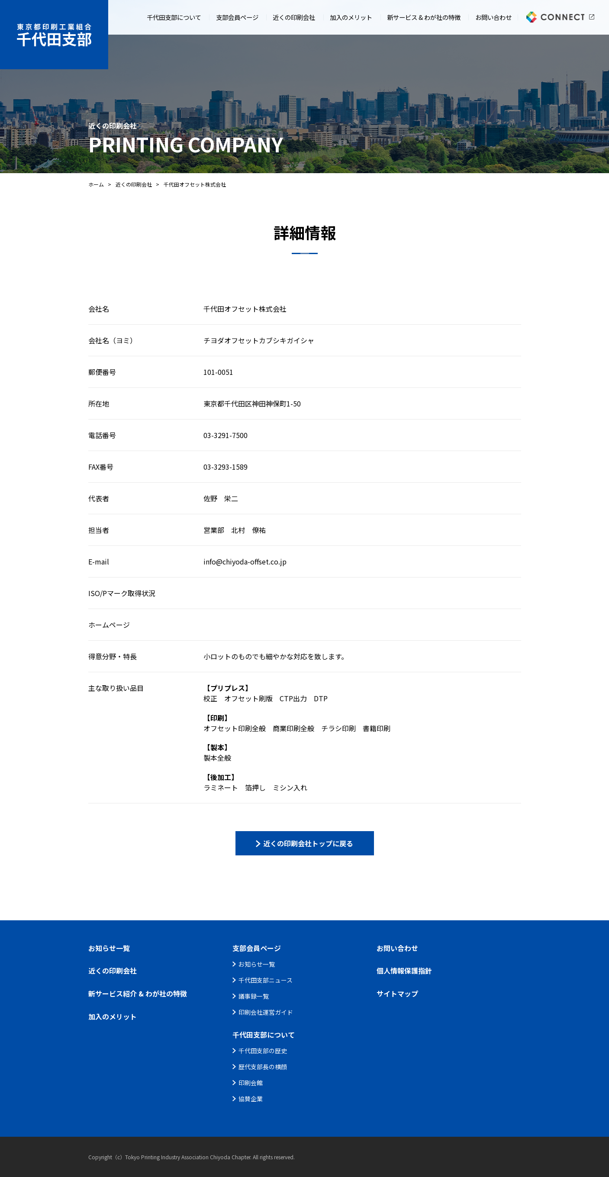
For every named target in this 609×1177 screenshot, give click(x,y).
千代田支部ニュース (265, 980)
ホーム (96, 184)
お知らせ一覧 (256, 964)
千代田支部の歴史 (262, 1050)
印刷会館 (250, 1082)
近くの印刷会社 (134, 184)
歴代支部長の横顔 (262, 1066)
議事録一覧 (253, 996)
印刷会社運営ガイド (265, 1012)
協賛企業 (250, 1098)
